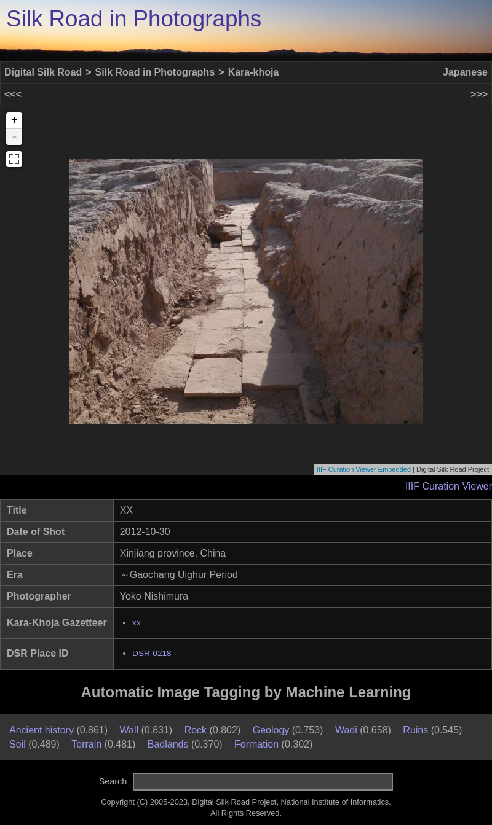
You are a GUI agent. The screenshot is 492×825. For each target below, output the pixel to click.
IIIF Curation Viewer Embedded (364, 469)
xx (136, 622)
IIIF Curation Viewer (448, 486)
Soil (17, 744)
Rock (195, 730)
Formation (256, 744)
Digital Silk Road (43, 72)
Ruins (415, 730)
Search (113, 781)
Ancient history (41, 730)
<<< (13, 94)
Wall (129, 730)
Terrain (86, 744)
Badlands (168, 744)
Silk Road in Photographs (133, 18)
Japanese (465, 72)
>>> (479, 94)
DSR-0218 (151, 653)
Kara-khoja (253, 72)
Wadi (346, 730)
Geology (271, 730)
